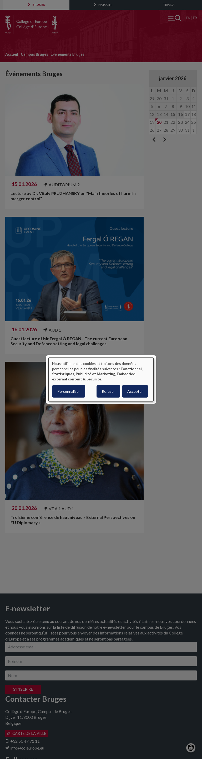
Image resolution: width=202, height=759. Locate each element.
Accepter (135, 391)
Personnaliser (68, 391)
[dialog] (101, 379)
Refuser (108, 391)
